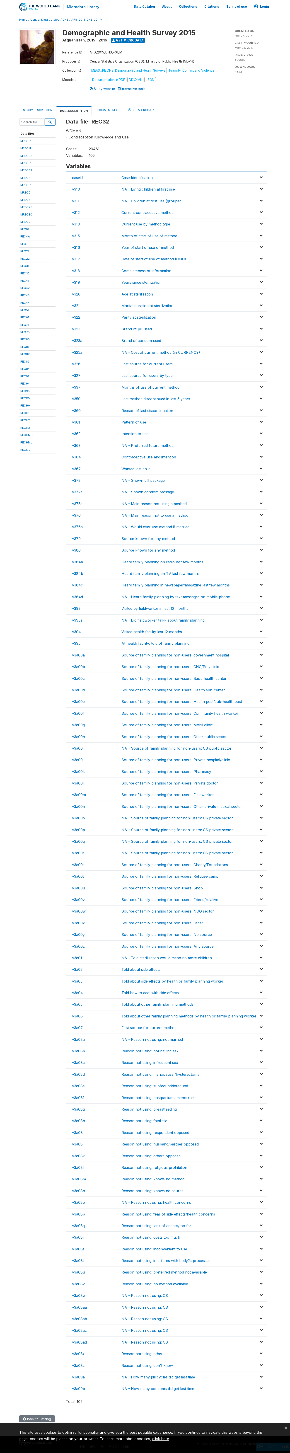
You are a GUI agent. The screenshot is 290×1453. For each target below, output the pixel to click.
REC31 (24, 265)
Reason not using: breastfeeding (149, 1109)
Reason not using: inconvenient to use (154, 1248)
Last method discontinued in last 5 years (155, 398)
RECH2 (25, 419)
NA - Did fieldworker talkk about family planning (163, 619)
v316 (76, 247)
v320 (76, 293)
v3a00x (78, 922)
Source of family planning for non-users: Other (162, 922)
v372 (76, 479)
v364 (76, 456)
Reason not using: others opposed (151, 1155)
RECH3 (25, 427)
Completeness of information (146, 270)
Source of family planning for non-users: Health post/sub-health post (181, 701)
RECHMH (26, 434)
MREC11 (25, 148)
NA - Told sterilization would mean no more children (166, 957)
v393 (76, 608)
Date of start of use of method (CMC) (153, 258)
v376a (77, 526)
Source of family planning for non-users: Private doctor (169, 782)
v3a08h (78, 1120)
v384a (77, 561)
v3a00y (78, 934)
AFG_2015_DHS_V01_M (86, 19)
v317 (76, 258)
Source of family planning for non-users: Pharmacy (166, 771)
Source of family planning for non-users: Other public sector (174, 736)
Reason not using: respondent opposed (155, 1132)
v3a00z (78, 945)
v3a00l (78, 782)
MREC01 (25, 140)
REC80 (25, 339)
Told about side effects (140, 969)
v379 (76, 538)
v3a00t (78, 876)
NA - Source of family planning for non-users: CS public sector (176, 747)
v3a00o (78, 817)
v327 (76, 375)
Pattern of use (133, 421)
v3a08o (78, 1202)
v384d (77, 596)
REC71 (24, 324)
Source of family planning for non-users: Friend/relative (169, 899)
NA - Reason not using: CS (144, 1295)
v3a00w (79, 910)
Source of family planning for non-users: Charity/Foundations (174, 864)
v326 (76, 363)
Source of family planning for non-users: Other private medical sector (181, 806)
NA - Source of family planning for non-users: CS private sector (177, 817)
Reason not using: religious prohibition (154, 1167)
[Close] (286, 1428)
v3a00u (78, 887)
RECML (25, 449)
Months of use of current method (150, 386)
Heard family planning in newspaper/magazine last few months (175, 584)
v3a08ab (79, 1318)
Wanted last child (135, 468)
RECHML (26, 441)
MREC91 (25, 221)
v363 (76, 445)
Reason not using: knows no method (152, 1178)
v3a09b (78, 1388)
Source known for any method (148, 538)
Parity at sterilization (138, 317)
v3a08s (78, 1248)
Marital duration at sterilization (147, 305)
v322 (76, 317)
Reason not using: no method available (154, 1283)
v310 (76, 188)
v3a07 (77, 1027)
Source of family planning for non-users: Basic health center (174, 678)
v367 (76, 468)
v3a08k (78, 1155)
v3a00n (78, 806)
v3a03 (77, 980)
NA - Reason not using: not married (152, 1038)
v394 (76, 631)
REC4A (25, 236)
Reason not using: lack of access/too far (156, 1225)
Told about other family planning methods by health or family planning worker (188, 1015)
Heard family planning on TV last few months (160, 573)
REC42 (25, 287)
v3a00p (78, 829)
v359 (76, 398)
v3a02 (77, 969)
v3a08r (78, 1237)
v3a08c (78, 1062)
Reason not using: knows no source (152, 1190)
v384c (77, 584)
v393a (77, 619)
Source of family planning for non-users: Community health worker (179, 712)
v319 (76, 282)
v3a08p (78, 1213)
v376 (76, 515)
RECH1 (24, 412)
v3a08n (78, 1190)
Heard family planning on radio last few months (162, 561)
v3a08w (79, 1295)
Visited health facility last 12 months (151, 631)
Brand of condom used (141, 340)
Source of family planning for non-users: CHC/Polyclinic (170, 666)
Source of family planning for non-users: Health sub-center (173, 689)
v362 (76, 433)
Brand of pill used (136, 328)
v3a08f (78, 1097)
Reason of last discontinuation (147, 410)
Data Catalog (144, 6)
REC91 (24, 375)
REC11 (24, 243)
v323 (76, 328)
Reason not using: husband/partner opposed (160, 1143)
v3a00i (77, 747)
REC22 (25, 258)
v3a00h (78, 736)
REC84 (25, 368)
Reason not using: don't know (147, 1365)
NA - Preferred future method (147, 445)
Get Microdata (128, 40)
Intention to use (134, 433)
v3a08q (78, 1225)
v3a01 (77, 957)
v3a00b (78, 666)
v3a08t (78, 1260)
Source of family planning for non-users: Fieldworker (167, 794)
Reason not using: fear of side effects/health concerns (168, 1213)
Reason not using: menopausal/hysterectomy (160, 1073)
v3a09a (78, 1376)
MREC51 (25, 184)
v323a (77, 340)
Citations (211, 6)
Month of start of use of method (149, 235)
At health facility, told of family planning (155, 643)
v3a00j (77, 759)
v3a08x (78, 1353)
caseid (77, 177)
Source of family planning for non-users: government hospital (175, 654)
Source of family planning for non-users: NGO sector (167, 910)
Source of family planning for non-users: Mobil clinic (167, 724)
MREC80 (26, 214)
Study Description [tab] (37, 109)
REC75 (25, 331)
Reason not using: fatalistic (144, 1120)
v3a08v (78, 1283)
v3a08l (78, 1167)
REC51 (24, 309)
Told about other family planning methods (157, 1004)
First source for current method (148, 1027)
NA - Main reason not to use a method (154, 515)
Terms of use (236, 6)
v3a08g (78, 1109)
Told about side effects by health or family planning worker (172, 980)
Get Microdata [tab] (141, 109)
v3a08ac (79, 1330)
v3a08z (78, 1365)
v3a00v (78, 899)
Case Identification (137, 177)
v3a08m (79, 1178)
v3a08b (78, 1050)
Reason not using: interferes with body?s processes (165, 1260)
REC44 (25, 302)
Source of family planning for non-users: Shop (162, 887)
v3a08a (78, 1038)
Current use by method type (145, 223)
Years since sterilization (141, 282)
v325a (77, 351)
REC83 (25, 361)
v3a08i (77, 1132)
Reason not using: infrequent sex (149, 1062)
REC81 (24, 346)
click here (160, 1438)
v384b (77, 573)
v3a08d (78, 1073)
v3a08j (77, 1143)
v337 (76, 386)
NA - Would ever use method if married (155, 526)
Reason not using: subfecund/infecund (154, 1085)
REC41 (24, 280)
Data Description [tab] (74, 110)
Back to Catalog (37, 1418)
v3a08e (78, 1085)
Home (23, 19)
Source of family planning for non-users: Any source (167, 945)
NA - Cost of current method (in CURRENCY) (160, 351)
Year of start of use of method (147, 247)
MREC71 (25, 199)
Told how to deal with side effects (150, 992)
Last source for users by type (147, 375)
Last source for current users (147, 363)
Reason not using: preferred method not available (164, 1271)
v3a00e (78, 701)
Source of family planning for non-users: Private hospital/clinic (175, 759)
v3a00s (78, 864)
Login (261, 6)
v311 (75, 200)
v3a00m (79, 794)
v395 (76, 643)
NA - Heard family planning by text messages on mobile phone (175, 596)
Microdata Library (82, 7)
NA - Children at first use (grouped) (152, 200)
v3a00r (78, 852)
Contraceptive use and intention (148, 456)
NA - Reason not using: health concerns (156, 1202)
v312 (76, 212)
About (167, 6)
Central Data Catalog (45, 19)
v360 (76, 410)
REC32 (25, 272)
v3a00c (78, 678)
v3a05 (77, 1004)
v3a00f (78, 712)
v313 (76, 223)
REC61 (24, 317)
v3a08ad (79, 1341)
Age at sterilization (137, 293)
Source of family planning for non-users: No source (166, 934)
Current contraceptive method (147, 212)
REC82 (25, 353)
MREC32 (26, 170)
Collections (188, 6)
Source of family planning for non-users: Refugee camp (169, 876)
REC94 (25, 383)
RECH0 (25, 405)
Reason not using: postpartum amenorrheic (158, 1097)
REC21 (24, 250)
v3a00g (78, 724)
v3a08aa (79, 1306)
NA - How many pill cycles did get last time (158, 1376)
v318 (76, 270)
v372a (77, 491)
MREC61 (25, 192)
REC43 (25, 294)
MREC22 (26, 155)
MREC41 (25, 177)
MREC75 (26, 206)
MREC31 (25, 162)
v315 (76, 235)
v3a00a (78, 654)
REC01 (24, 228)
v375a (77, 503)
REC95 (25, 390)
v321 (76, 305)
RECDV (25, 398)
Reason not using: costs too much (150, 1237)
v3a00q (78, 841)
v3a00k (78, 771)
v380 (76, 549)
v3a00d (78, 689)
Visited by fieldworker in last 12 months (154, 608)
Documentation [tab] (108, 109)
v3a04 (77, 992)
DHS (65, 19)
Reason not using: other (142, 1353)
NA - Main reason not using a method (154, 503)
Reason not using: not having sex (150, 1050)
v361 (76, 421)
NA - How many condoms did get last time (157, 1388)
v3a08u (78, 1271)
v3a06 (77, 1015)
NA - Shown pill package (143, 479)
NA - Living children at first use (148, 188)
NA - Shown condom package (147, 491)
